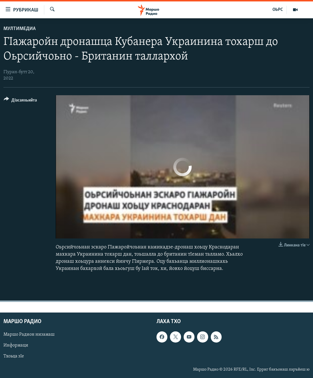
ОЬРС (277, 9)
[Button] (20, 101)
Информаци (15, 345)
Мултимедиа (19, 28)
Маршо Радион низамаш (29, 335)
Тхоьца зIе (13, 356)
